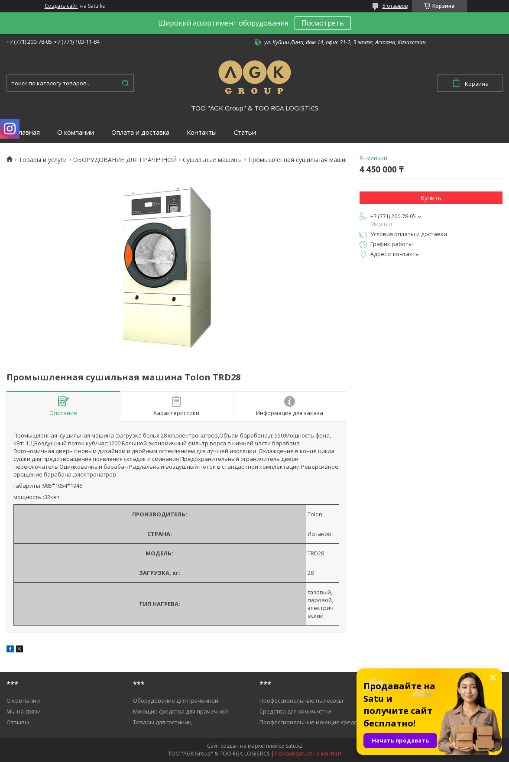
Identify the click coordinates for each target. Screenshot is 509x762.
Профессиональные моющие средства (312, 722)
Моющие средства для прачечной (180, 711)
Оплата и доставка (140, 132)
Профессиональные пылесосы (301, 700)
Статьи (245, 132)
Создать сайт (61, 6)
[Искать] (125, 83)
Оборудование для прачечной (175, 700)
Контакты (202, 132)
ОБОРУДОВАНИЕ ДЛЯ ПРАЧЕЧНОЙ (125, 160)
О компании (75, 132)
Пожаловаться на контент (308, 753)
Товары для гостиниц (162, 722)
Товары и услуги (43, 160)
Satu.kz (293, 745)
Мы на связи (23, 711)
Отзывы (17, 722)
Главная (27, 132)
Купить (431, 198)
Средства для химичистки (295, 711)
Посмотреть (323, 23)
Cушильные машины (212, 160)
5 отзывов (395, 6)
